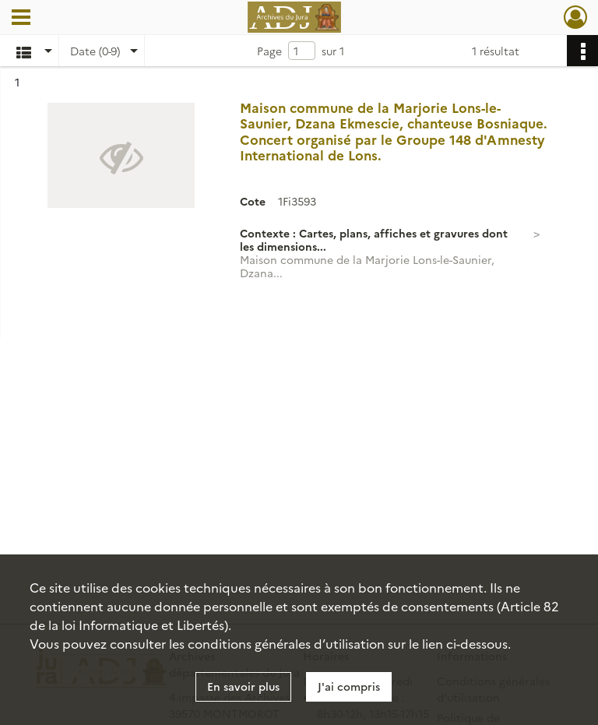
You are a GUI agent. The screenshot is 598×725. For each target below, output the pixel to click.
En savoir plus (243, 686)
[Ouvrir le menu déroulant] (21, 18)
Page (269, 50)
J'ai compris (349, 686)
